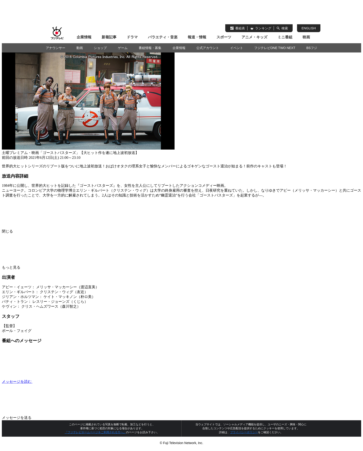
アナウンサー (55, 48)
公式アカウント (207, 48)
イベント (236, 48)
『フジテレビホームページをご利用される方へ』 (95, 432)
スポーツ (223, 37)
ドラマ (132, 37)
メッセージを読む (52, 382)
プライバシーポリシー (244, 432)
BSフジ (311, 48)
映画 (306, 37)
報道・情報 (197, 37)
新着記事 (109, 37)
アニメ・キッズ (254, 37)
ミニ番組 (285, 37)
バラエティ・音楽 (163, 37)
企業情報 (84, 37)
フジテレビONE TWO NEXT (274, 48)
